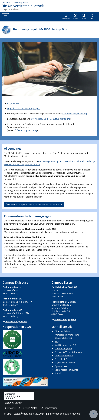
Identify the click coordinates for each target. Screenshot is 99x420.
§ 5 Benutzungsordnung (25, 130)
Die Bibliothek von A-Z (65, 345)
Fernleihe (59, 359)
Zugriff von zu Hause (65, 362)
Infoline (10, 407)
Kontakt (58, 373)
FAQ (56, 341)
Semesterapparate (64, 355)
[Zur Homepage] (49, 2)
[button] (75, 17)
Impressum (49, 407)
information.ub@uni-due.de (65, 413)
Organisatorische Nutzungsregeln (23, 108)
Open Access (61, 366)
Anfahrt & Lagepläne (16, 321)
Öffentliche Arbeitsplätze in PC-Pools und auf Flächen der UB (32, 204)
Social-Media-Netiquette (66, 369)
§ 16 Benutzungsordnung (74, 113)
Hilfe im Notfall (28, 407)
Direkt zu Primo (62, 331)
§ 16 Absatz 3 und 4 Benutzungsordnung (50, 118)
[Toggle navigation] (5, 16)
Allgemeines (13, 103)
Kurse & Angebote (63, 348)
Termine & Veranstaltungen (68, 352)
